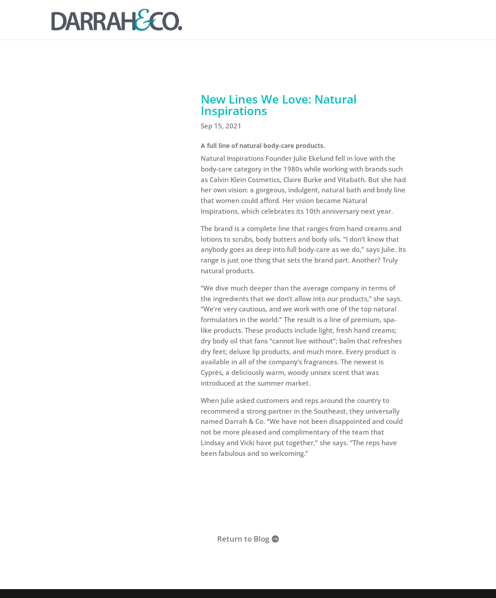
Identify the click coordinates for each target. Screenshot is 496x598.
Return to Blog (243, 539)
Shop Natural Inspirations (304, 496)
